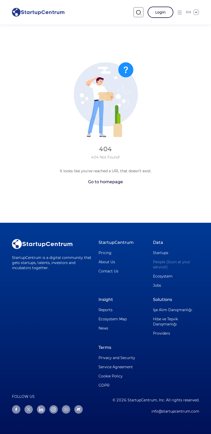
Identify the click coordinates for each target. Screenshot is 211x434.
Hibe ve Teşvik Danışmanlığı (165, 321)
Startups (160, 253)
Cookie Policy (111, 376)
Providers (161, 333)
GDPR (104, 385)
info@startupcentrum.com (175, 411)
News (103, 328)
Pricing (105, 253)
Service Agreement (116, 367)
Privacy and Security (117, 358)
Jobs (157, 285)
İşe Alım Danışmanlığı (172, 310)
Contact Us (108, 271)
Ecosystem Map (113, 319)
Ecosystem (163, 276)
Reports (105, 310)
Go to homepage (105, 181)
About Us (107, 262)
